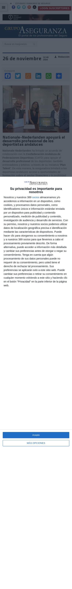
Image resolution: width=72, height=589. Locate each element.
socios (35, 197)
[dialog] (36, 383)
